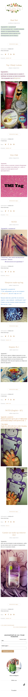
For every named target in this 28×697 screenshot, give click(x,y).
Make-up (8, 58)
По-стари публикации (19, 627)
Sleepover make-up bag (14, 282)
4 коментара (4, 140)
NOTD (14, 222)
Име (3, 640)
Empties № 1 (14, 347)
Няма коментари (5, 50)
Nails (7, 275)
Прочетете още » (14, 44)
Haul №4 (14, 20)
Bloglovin (17, 78)
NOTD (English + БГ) (14, 410)
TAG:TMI (14, 155)
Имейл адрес (5, 645)
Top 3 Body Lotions (14, 65)
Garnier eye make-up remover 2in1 (14, 534)
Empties (8, 403)
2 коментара (4, 396)
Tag (7, 214)
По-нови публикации (8, 625)
